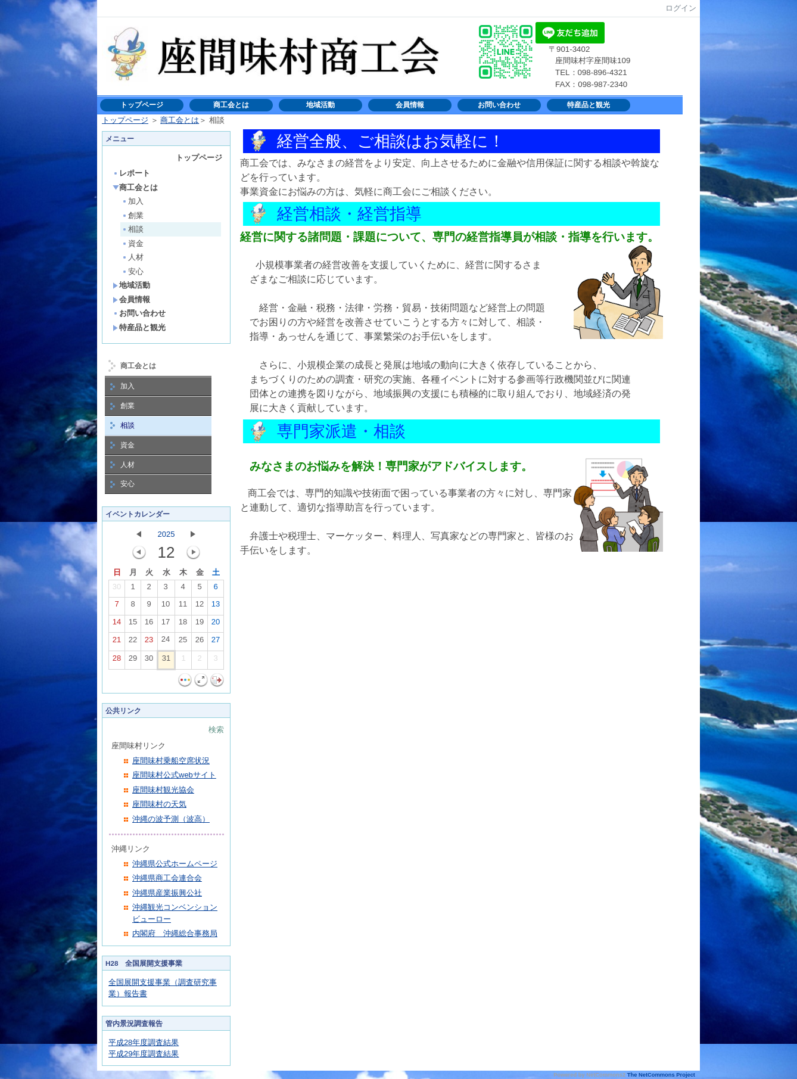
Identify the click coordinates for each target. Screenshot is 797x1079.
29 (133, 661)
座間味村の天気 (159, 804)
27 (215, 642)
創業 (133, 215)
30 (117, 589)
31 (166, 661)
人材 (133, 257)
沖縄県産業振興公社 (167, 892)
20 (215, 624)
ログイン (680, 8)
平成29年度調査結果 (143, 1053)
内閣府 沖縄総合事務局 (174, 933)
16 (149, 624)
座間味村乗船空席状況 (171, 760)
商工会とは (231, 105)
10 (165, 606)
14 (117, 624)
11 (183, 606)
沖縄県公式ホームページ (174, 863)
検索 (216, 729)
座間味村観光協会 (163, 789)
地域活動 (320, 105)
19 (199, 624)
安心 (133, 271)
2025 (166, 534)
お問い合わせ (499, 105)
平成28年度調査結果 (143, 1042)
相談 (133, 229)
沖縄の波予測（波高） (171, 818)
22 (133, 642)
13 (215, 606)
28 (117, 661)
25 (183, 642)
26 (199, 642)
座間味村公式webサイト (174, 774)
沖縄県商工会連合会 (167, 877)
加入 (133, 201)
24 (165, 642)
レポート (131, 173)
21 (117, 642)
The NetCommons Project (661, 1075)
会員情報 (410, 105)
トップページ (141, 105)
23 (149, 642)
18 (183, 624)
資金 (133, 243)
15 (133, 624)
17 (165, 624)
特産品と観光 (588, 105)
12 (199, 606)
